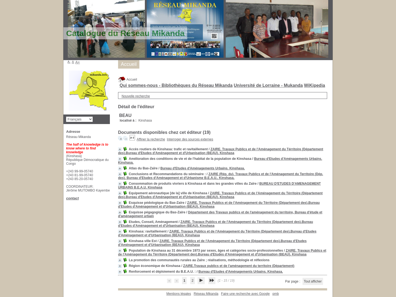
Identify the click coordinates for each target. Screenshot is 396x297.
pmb (275, 294)
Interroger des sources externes (190, 139)
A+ (77, 62)
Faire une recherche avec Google (245, 294)
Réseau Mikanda (206, 294)
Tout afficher (313, 281)
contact (72, 198)
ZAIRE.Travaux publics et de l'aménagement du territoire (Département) (238, 266)
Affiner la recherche (151, 139)
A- (69, 61)
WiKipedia (314, 85)
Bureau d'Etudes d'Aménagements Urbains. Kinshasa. (202, 168)
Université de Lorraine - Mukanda (268, 85)
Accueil (127, 79)
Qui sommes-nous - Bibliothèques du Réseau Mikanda (175, 85)
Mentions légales (178, 294)
